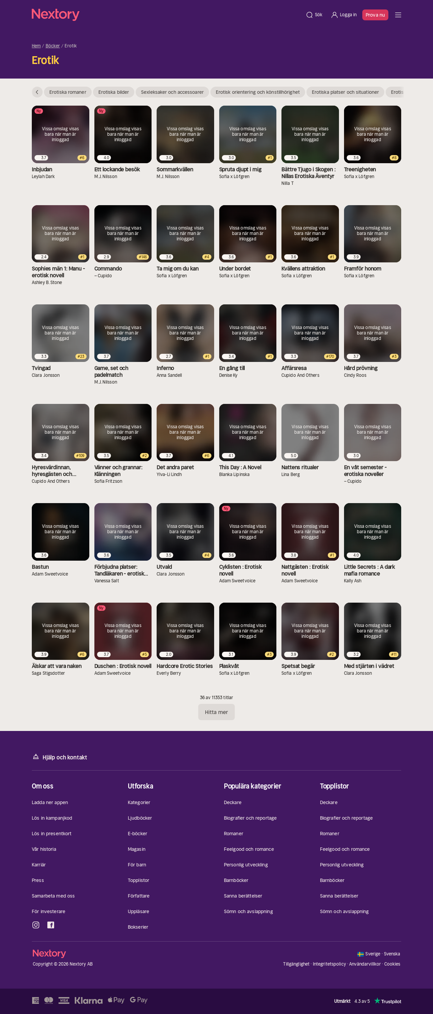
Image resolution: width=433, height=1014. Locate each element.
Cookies (392, 964)
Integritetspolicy (329, 964)
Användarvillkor (365, 964)
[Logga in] (343, 15)
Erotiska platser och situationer (345, 92)
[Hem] (166, 15)
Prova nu (375, 15)
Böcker (53, 46)
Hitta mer (216, 712)
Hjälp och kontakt (59, 757)
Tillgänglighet (296, 964)
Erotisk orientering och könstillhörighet (258, 92)
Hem (36, 46)
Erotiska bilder (113, 92)
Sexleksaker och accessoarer (172, 92)
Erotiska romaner (67, 92)
